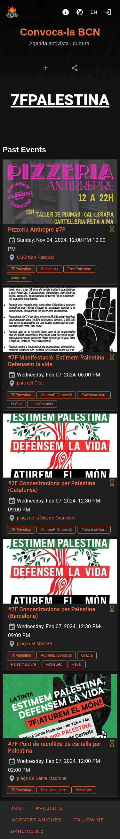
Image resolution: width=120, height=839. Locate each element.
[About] (66, 12)
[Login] (108, 12)
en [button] (94, 12)
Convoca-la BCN (60, 32)
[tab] (45, 67)
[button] (36, 820)
